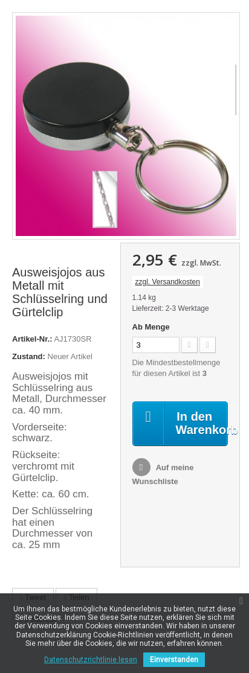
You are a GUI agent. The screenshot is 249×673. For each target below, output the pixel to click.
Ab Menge (151, 326)
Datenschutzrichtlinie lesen (90, 659)
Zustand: (28, 356)
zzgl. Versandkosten (167, 282)
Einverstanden (174, 659)
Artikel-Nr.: (32, 338)
